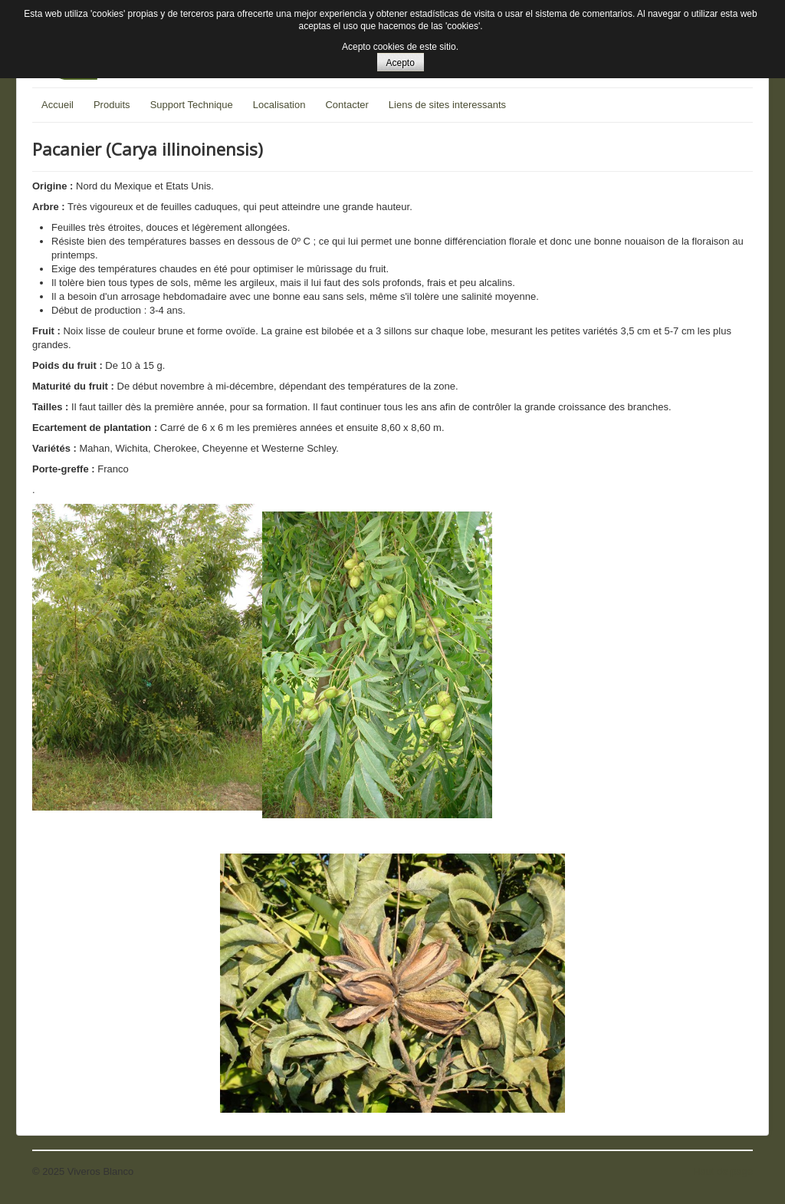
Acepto (400, 63)
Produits (112, 104)
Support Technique (191, 104)
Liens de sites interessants (447, 104)
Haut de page (723, 1171)
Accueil (57, 104)
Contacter (346, 104)
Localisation (279, 104)
